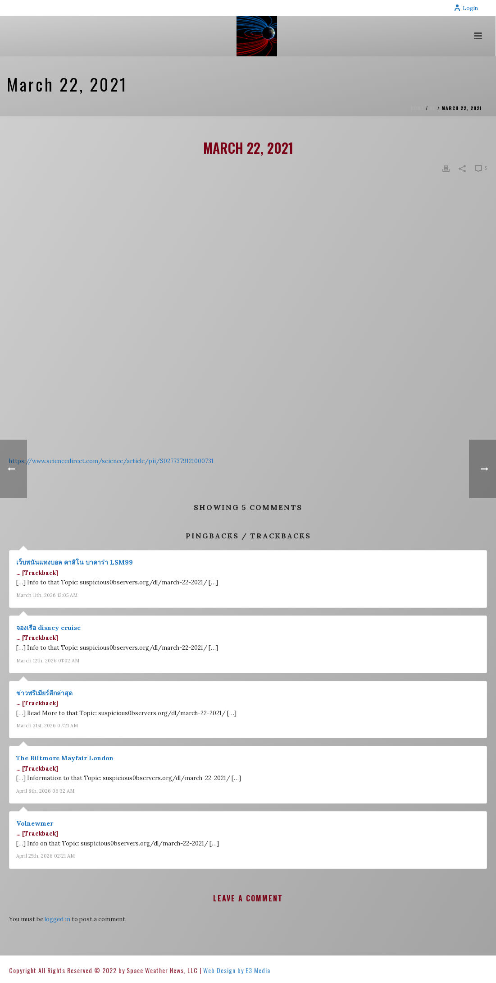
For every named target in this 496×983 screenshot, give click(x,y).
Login (466, 8)
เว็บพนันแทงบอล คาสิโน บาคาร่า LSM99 (74, 562)
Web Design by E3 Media (236, 970)
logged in (57, 919)
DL (433, 108)
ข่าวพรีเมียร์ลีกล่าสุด (44, 693)
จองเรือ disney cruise (48, 628)
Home (417, 108)
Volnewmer (34, 823)
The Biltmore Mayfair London (65, 758)
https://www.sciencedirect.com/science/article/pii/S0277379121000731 (111, 461)
